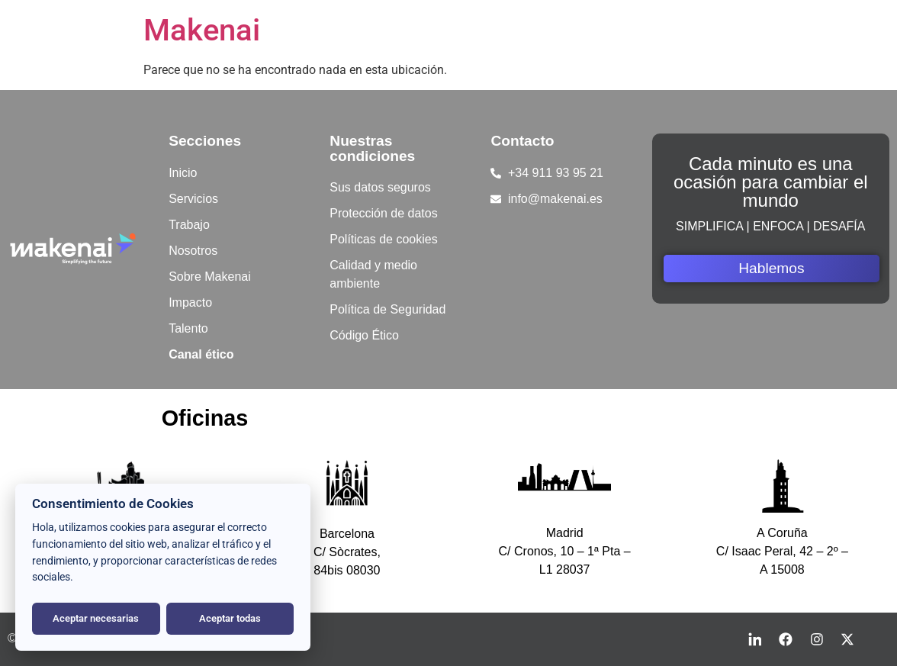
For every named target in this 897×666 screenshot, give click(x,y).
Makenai (201, 30)
